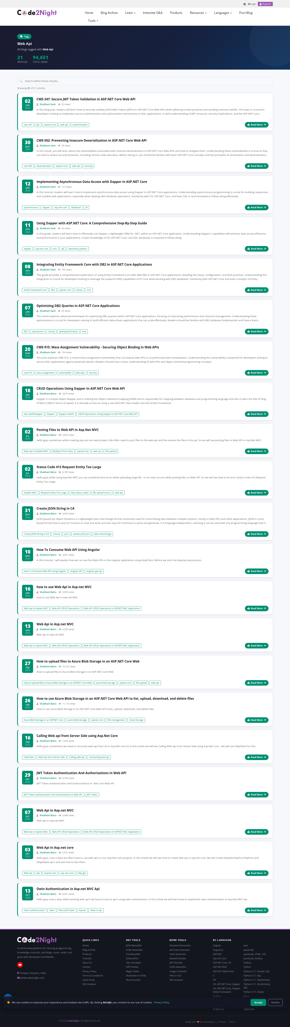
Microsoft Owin (67, 910)
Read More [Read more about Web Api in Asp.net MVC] (256, 645)
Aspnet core (50, 873)
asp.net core (60, 207)
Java (246, 945)
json (66, 534)
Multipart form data (63, 451)
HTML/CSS (218, 1009)
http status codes (79, 492)
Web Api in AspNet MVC (36, 451)
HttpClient (29, 757)
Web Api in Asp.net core (54, 847)
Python (247, 967)
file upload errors (102, 492)
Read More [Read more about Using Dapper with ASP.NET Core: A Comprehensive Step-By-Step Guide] (256, 248)
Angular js (218, 949)
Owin (52, 910)
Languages (223, 13)
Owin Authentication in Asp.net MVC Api (68, 889)
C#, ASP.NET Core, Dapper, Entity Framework (227, 990)
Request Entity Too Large (54, 492)
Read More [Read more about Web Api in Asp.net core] (256, 873)
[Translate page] (244, 4)
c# (86, 207)
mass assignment (45, 372)
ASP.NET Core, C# (222, 962)
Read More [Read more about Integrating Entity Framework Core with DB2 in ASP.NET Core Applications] (256, 290)
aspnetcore (38, 331)
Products (176, 13)
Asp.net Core (219, 958)
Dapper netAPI (66, 414)
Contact (86, 967)
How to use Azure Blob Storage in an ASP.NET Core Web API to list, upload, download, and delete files (115, 698)
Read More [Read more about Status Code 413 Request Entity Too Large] (256, 492)
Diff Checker (132, 967)
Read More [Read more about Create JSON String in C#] (256, 534)
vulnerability (65, 372)
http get (82, 873)
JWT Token (92, 794)
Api (38, 873)
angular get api (94, 571)
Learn (130, 13)
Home (89, 13)
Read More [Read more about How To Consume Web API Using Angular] (256, 571)
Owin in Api (96, 910)
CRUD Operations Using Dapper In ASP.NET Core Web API (80, 388)
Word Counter (133, 979)
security (89, 166)
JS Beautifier (132, 958)
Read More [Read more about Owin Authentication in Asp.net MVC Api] (256, 910)
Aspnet (82, 910)
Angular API (76, 571)
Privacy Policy (89, 971)
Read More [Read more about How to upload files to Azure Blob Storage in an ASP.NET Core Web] (256, 682)
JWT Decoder (176, 962)
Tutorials (87, 958)
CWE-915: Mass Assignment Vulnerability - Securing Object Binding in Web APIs (97, 347)
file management (116, 720)
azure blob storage (105, 682)
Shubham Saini (48, 104)
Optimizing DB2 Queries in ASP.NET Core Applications (78, 306)
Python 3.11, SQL (252, 975)
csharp (79, 290)
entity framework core (35, 290)
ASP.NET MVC (220, 967)
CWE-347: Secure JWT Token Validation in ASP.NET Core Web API (85, 99)
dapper (46, 207)
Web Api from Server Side (51, 757)
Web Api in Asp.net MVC (55, 624)
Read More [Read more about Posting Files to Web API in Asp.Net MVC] (256, 451)
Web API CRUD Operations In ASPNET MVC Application (112, 608)
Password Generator (180, 945)
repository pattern (77, 248)
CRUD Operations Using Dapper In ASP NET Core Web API (107, 414)
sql (62, 248)
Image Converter (178, 971)
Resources (198, 13)
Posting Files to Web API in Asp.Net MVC (67, 430)
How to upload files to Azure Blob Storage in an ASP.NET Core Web (87, 661)
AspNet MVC (30, 492)
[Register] (265, 4)
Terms (232, 1021)
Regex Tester (132, 971)
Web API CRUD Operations (66, 608)
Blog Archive (109, 13)
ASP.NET (217, 954)
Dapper (51, 414)
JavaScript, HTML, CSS (255, 954)
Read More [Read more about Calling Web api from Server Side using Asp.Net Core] (256, 757)
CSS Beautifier (133, 954)
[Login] (252, 4)
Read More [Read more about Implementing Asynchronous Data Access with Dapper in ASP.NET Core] (256, 207)
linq (84, 331)
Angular (217, 945)
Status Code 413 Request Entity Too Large (68, 467)
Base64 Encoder (178, 958)
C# (214, 979)
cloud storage (136, 720)
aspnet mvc (83, 451)
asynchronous (31, 207)
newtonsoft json (81, 534)
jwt (38, 124)
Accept (258, 1002)
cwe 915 (28, 372)
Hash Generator (178, 954)
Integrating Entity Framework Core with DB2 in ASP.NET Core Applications (94, 264)
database (76, 207)
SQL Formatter (133, 962)
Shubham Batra (48, 393)
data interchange (102, 534)
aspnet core (50, 124)
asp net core (67, 873)
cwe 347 (28, 124)
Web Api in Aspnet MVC (36, 608)
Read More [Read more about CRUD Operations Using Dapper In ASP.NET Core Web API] (256, 414)
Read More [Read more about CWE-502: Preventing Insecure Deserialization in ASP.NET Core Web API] (256, 166)
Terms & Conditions (92, 975)
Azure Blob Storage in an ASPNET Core (43, 720)
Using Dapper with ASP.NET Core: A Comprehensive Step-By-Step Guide (91, 223)
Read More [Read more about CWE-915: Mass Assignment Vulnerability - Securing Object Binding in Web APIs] (256, 372)
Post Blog (245, 13)
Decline (275, 1002)
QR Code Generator (180, 949)
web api (64, 124)
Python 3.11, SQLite (254, 991)
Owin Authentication (34, 910)
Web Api (28, 873)
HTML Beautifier (134, 949)
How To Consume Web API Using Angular (68, 550)
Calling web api (77, 757)
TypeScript (249, 1009)
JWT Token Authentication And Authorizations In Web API (81, 773)
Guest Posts (88, 979)
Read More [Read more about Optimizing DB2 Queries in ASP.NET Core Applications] (256, 331)
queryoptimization (68, 331)
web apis (80, 372)
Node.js (247, 962)
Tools (93, 21)
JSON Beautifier (134, 945)
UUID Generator (178, 967)
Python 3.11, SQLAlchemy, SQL (257, 986)
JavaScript (249, 949)
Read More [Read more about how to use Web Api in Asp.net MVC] (256, 608)
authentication (79, 124)
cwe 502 (28, 166)
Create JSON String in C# (55, 508)
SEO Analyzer (89, 984)
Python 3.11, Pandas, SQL (257, 971)
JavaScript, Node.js (253, 958)
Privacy (222, 1021)
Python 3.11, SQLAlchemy (257, 979)
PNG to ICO (175, 975)
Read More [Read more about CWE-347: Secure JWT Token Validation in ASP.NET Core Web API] (256, 124)
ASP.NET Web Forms (223, 971)
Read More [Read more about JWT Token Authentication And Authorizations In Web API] (256, 794)
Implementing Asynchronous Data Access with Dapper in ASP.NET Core (91, 182)
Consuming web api (99, 757)
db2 (53, 290)
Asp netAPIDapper (33, 414)
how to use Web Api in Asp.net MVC (64, 587)
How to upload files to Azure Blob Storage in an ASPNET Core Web (58, 682)
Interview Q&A (153, 13)
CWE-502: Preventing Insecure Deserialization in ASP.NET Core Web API (91, 140)
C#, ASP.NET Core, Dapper (226, 984)
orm (55, 248)
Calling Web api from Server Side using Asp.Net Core (77, 736)
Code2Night (73, 1020)
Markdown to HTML (136, 975)
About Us (87, 962)
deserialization (43, 166)
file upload (110, 451)
